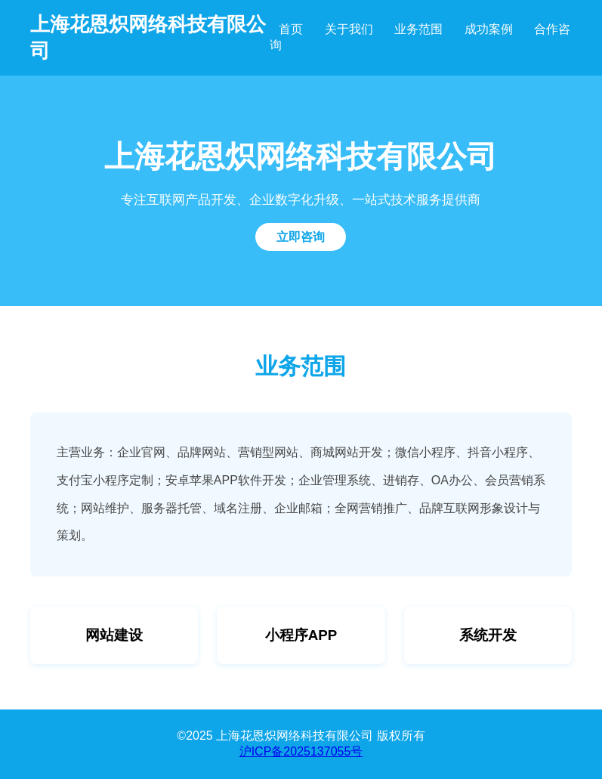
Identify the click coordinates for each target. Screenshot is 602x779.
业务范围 (418, 29)
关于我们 (349, 29)
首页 (291, 29)
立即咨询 (300, 236)
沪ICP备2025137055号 (301, 751)
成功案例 (489, 29)
